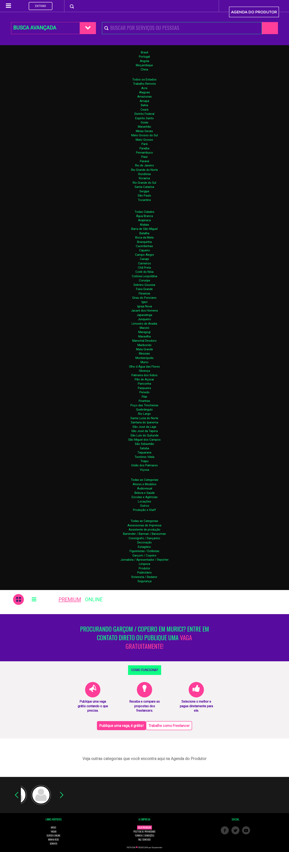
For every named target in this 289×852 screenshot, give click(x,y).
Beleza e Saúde (144, 493)
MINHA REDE (53, 839)
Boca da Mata (144, 237)
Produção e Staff (144, 510)
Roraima (144, 178)
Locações (144, 501)
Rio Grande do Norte (144, 170)
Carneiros (144, 263)
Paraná (144, 161)
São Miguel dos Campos (144, 439)
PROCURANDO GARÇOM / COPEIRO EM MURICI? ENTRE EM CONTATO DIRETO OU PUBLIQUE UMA (144, 638)
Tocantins (144, 200)
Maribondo (144, 345)
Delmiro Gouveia (144, 285)
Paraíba (144, 148)
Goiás (144, 122)
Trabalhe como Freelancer (169, 726)
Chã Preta (144, 267)
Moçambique (144, 65)
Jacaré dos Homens (144, 310)
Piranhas (144, 401)
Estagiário (144, 547)
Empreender (157, 848)
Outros (144, 506)
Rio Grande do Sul (144, 182)
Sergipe (144, 191)
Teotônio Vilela (144, 457)
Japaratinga (144, 315)
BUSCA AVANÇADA (34, 28)
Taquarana (144, 452)
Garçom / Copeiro (144, 555)
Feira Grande (144, 289)
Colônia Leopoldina (144, 276)
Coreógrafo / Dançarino (144, 538)
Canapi (144, 259)
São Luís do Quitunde (144, 435)
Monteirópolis (144, 358)
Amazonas (144, 96)
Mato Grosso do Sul (144, 135)
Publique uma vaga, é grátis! (121, 726)
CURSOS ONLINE (53, 835)
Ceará (144, 109)
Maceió (144, 328)
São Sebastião (144, 444)
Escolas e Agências (145, 497)
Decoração (144, 542)
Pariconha (144, 383)
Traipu (144, 461)
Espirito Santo (144, 118)
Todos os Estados (144, 79)
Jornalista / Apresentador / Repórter (144, 560)
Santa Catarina (144, 187)
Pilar (144, 396)
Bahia (144, 105)
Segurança (144, 581)
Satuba (144, 448)
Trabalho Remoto (144, 84)
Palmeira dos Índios (144, 375)
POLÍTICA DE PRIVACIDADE (144, 831)
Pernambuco (144, 152)
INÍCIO (53, 827)
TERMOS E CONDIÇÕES (144, 835)
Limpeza (144, 564)
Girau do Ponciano (144, 298)
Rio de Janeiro (144, 165)
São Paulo (144, 195)
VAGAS (53, 831)
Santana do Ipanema (144, 422)
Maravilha (144, 336)
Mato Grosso (144, 140)
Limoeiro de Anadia (144, 323)
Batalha (144, 233)
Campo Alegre (144, 255)
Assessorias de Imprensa (144, 525)
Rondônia (144, 174)
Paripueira (144, 388)
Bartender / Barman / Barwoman (144, 534)
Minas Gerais (144, 131)
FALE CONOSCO (144, 839)
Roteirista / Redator (144, 577)
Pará (144, 144)
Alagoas (144, 92)
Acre (144, 88)
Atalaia (144, 224)
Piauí (144, 157)
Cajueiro (144, 250)
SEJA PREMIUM (144, 827)
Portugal (144, 56)
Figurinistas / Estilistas (144, 551)
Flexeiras (144, 293)
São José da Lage (144, 427)
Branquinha (144, 242)
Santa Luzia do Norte (144, 418)
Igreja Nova (144, 306)
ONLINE (94, 599)
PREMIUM (70, 599)
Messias (144, 353)
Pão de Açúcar (144, 379)
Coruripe (144, 280)
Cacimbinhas (144, 246)
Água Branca (144, 216)
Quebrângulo (144, 409)
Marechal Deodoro (144, 340)
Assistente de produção (144, 529)
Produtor (144, 568)
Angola (144, 61)
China (144, 69)
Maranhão (144, 126)
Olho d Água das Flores (144, 366)
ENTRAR (40, 6)
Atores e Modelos (144, 484)
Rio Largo (144, 414)
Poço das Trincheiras (144, 405)
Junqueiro (144, 319)
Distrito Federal (144, 114)
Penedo (144, 392)
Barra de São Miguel (144, 229)
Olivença (144, 371)
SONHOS (53, 843)
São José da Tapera (144, 431)
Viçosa (144, 470)
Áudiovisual (144, 488)
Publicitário (144, 572)
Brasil (144, 52)
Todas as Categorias (144, 480)
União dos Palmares (144, 465)
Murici (144, 362)
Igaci (144, 302)
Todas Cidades (144, 212)
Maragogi (144, 332)
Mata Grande (144, 349)
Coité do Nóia (144, 272)
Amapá (144, 101)
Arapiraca (144, 220)
